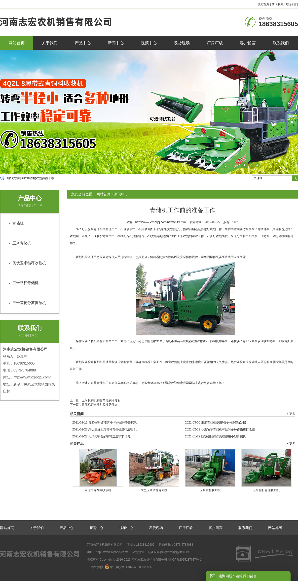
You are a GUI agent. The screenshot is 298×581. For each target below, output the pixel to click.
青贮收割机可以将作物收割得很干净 (30, 178)
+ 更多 (291, 414)
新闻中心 (116, 43)
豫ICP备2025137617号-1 (184, 559)
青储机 (18, 223)
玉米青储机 (21, 243)
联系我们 (292, 4)
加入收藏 (278, 4)
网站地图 (275, 528)
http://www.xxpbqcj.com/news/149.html (160, 222)
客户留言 (248, 43)
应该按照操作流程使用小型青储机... (216, 436)
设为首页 (263, 4)
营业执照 (97, 567)
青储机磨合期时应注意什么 (99, 404)
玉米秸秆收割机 (210, 490)
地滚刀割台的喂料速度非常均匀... (102, 436)
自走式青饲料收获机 (97, 490)
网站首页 (17, 43)
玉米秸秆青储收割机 (266, 490)
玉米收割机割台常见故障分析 (101, 400)
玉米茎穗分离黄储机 (29, 303)
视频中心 (149, 43)
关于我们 (50, 43)
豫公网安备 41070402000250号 (128, 567)
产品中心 (83, 43)
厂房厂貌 (215, 43)
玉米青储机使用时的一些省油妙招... (216, 422)
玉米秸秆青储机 (25, 283)
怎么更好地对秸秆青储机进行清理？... (105, 429)
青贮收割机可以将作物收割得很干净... (105, 422)
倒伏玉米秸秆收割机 (29, 263)
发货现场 (182, 43)
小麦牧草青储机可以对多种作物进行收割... (221, 429)
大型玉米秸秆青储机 (154, 490)
